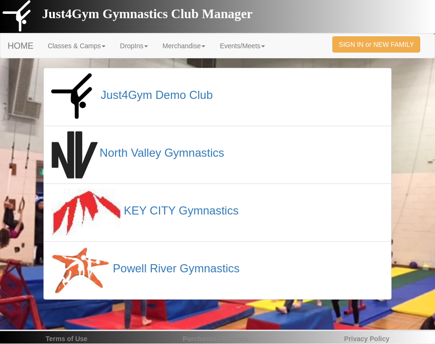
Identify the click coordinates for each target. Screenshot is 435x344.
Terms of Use (67, 339)
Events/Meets (242, 46)
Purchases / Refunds (216, 339)
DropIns (134, 46)
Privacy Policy (367, 339)
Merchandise (183, 46)
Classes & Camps (77, 46)
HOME (20, 46)
